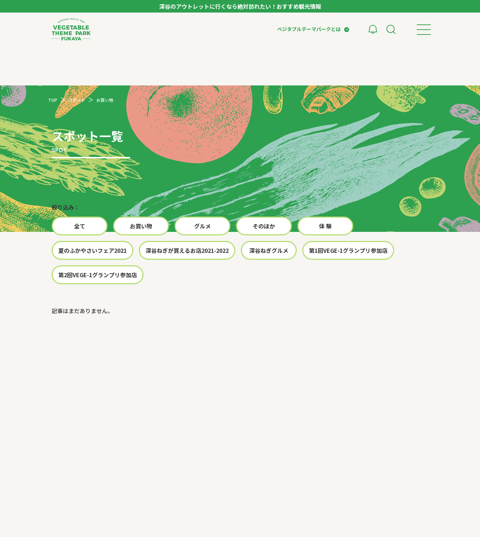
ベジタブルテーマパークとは (309, 28)
